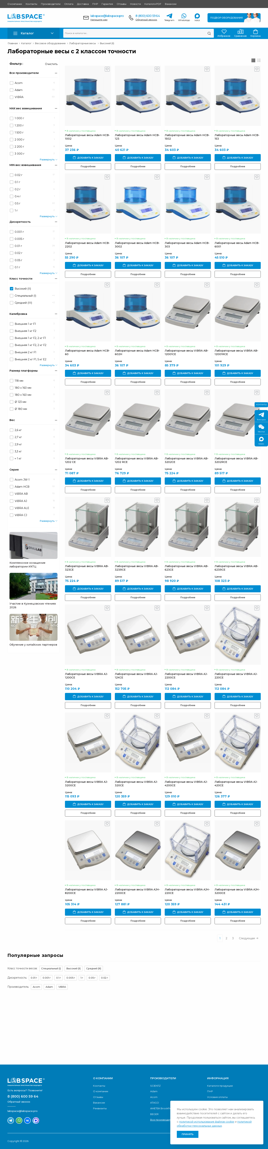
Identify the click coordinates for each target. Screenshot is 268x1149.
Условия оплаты (217, 1097)
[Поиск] (209, 33)
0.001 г (47, 977)
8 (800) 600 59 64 (147, 16)
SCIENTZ (155, 1085)
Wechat (261, 429)
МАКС (261, 441)
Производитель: (18, 986)
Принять (188, 1134)
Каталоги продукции (220, 1085)
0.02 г (104, 977)
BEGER (154, 1114)
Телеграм (261, 416)
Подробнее (88, 166)
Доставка (83, 3)
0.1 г (58, 977)
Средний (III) (93, 968)
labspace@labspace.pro (107, 16)
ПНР (95, 3)
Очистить (51, 64)
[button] (33, 33)
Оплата (68, 3)
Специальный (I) (51, 968)
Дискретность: (17, 977)
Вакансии (170, 3)
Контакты (31, 3)
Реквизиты (100, 1108)
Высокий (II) (73, 968)
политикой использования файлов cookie (206, 1121)
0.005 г (70, 977)
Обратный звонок (146, 19)
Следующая (248, 938)
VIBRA (62, 986)
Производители (50, 3)
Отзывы (121, 3)
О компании (14, 3)
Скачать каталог (232, 1047)
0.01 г (34, 977)
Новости (135, 3)
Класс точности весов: (22, 968)
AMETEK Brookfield (162, 1108)
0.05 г (92, 977)
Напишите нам (98, 19)
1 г (82, 977)
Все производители (162, 1119)
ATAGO (154, 1102)
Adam (49, 986)
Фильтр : (16, 64)
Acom (36, 986)
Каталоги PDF (152, 3)
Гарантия (107, 3)
